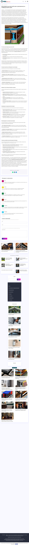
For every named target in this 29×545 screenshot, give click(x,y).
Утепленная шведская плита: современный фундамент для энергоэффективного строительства (21, 377)
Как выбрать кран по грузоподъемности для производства (23, 265)
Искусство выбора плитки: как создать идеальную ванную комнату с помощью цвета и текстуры (7, 410)
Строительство (11, 297)
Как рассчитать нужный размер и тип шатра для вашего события (9, 259)
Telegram (16, 172)
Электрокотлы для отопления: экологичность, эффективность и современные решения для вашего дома (7, 388)
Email (2, 224)
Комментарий (3, 229)
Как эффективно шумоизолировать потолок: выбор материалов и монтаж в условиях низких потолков (21, 399)
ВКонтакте (14, 172)
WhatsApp (12, 172)
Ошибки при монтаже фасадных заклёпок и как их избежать (23, 259)
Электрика (10, 299)
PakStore (5, 1)
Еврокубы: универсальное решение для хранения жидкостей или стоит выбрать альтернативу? (7, 399)
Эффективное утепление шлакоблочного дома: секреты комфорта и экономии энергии (20, 388)
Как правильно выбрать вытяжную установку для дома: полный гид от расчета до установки (21, 251)
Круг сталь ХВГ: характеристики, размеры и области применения (9, 265)
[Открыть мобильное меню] (27, 1)
